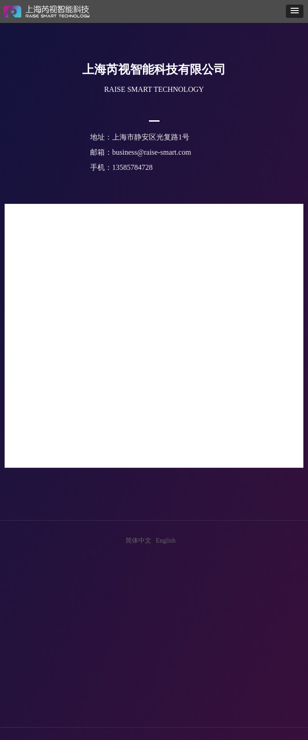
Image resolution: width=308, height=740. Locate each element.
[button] (294, 11)
